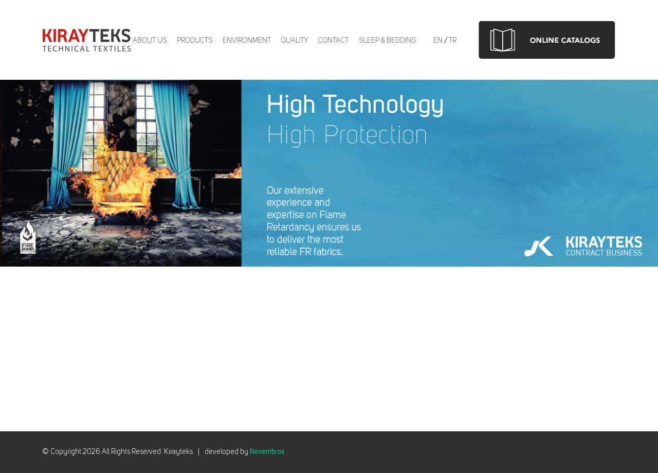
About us (150, 40)
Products (195, 40)
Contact (333, 40)
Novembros (267, 452)
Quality (294, 40)
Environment (247, 40)
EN (438, 40)
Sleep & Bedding (387, 40)
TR (452, 40)
